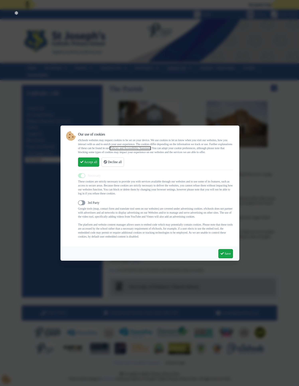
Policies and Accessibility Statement (130, 148)
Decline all (113, 162)
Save (226, 253)
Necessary (94, 175)
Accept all (88, 162)
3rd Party (93, 202)
